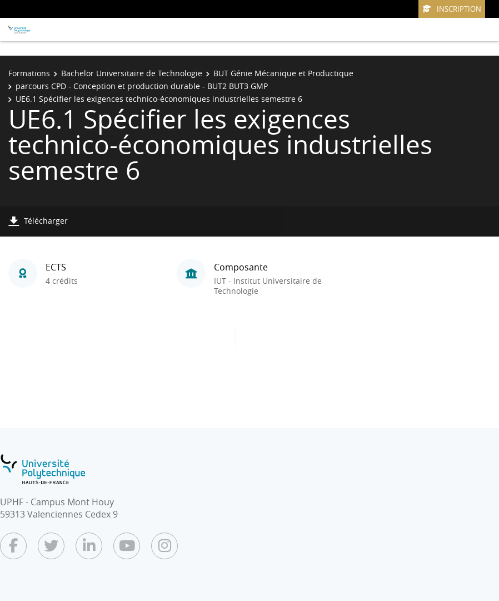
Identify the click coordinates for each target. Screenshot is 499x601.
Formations (29, 73)
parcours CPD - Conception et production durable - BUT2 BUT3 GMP (142, 86)
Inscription (451, 9)
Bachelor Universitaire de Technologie (131, 73)
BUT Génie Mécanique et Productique (283, 73)
